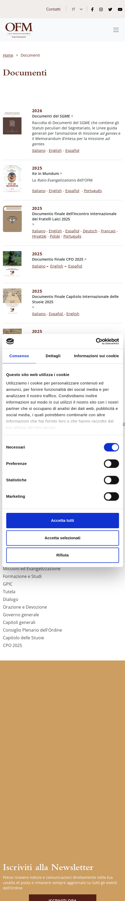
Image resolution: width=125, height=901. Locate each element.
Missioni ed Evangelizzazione (32, 569)
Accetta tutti (62, 520)
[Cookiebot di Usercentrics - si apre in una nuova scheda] (95, 341)
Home (8, 55)
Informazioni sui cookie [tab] (96, 356)
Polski (55, 236)
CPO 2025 (12, 645)
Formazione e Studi (22, 576)
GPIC (7, 584)
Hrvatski (39, 236)
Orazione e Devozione (25, 607)
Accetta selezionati (62, 538)
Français (108, 230)
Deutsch (90, 230)
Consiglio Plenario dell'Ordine (32, 630)
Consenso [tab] (19, 356)
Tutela (9, 592)
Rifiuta (62, 555)
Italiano (38, 150)
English (55, 150)
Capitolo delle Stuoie (23, 638)
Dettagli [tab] (53, 356)
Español (72, 190)
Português (93, 190)
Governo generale (21, 615)
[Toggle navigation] (116, 29)
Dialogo (10, 599)
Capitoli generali (19, 622)
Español (72, 150)
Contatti (53, 9)
